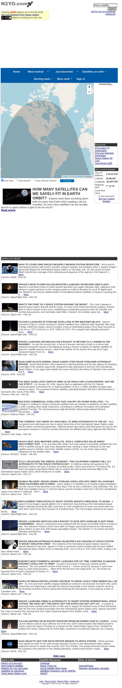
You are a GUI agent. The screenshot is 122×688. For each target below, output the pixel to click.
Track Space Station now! (14, 673)
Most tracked (36, 71)
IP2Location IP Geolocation (102, 149)
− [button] (89, 92)
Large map (67, 181)
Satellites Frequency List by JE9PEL (58, 671)
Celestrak (44, 663)
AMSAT (43, 673)
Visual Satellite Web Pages (53, 668)
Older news (59, 656)
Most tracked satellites (12, 666)
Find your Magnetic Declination (104, 154)
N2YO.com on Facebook (103, 11)
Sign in (81, 79)
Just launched (64, 71)
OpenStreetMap (77, 177)
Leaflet (65, 177)
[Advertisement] (59, 44)
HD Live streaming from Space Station (20, 14)
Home (16, 71)
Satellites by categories (12, 671)
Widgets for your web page (14, 668)
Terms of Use (50, 681)
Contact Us (74, 681)
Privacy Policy (63, 681)
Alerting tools (42, 79)
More (21, 274)
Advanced (110, 14)
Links (41, 681)
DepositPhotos (86, 666)
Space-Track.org (48, 666)
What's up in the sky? (11, 663)
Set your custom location (106, 200)
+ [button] (89, 87)
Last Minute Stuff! (103, 163)
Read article (8, 210)
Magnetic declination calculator (94, 668)
